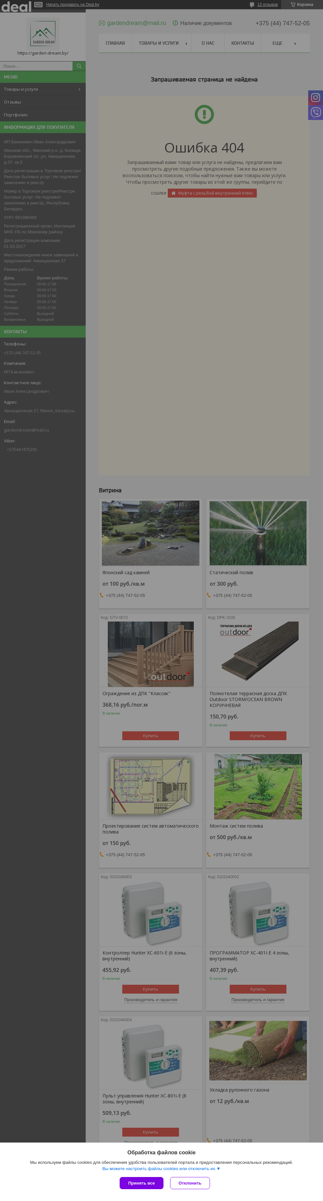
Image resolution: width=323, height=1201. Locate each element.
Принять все (141, 1183)
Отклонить (190, 1183)
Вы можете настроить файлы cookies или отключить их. (159, 1168)
